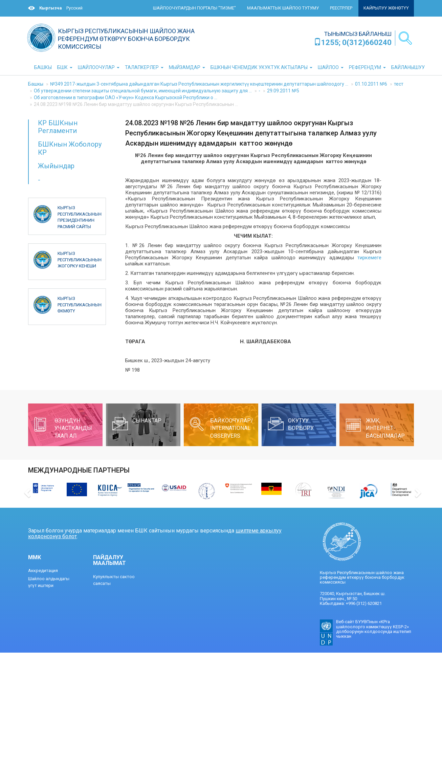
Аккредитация (43, 570)
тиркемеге (369, 258)
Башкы (35, 84)
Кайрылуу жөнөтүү (386, 7)
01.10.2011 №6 (371, 84)
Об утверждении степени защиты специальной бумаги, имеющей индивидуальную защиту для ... (143, 90)
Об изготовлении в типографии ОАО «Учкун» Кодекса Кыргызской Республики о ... (125, 97)
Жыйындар (56, 166)
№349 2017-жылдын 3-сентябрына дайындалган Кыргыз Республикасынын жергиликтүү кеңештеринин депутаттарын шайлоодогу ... (199, 84)
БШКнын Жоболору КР (70, 148)
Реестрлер (341, 7)
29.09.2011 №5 (283, 90)
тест (398, 84)
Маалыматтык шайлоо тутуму (283, 7)
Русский (74, 7)
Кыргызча (50, 7)
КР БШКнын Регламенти (58, 127)
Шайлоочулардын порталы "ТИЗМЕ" (194, 7)
